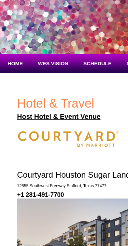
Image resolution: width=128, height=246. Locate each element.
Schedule (97, 63)
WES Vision (53, 63)
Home (15, 63)
